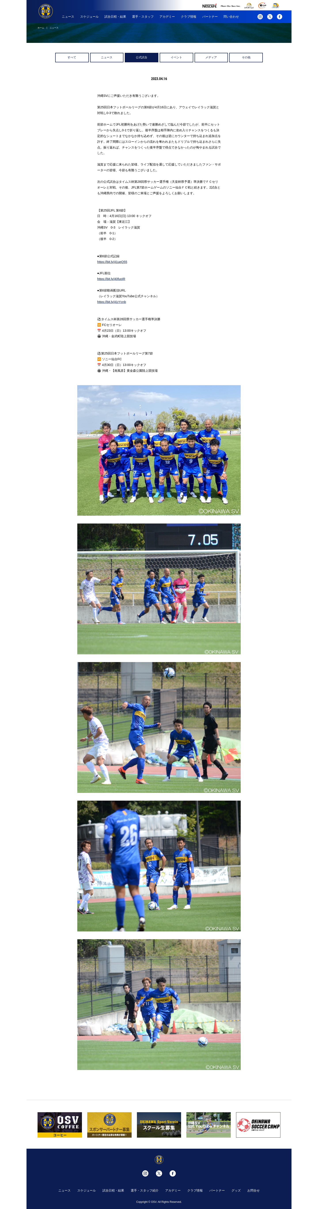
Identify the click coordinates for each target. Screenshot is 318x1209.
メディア (211, 57)
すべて (72, 57)
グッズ (236, 1190)
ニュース (68, 16)
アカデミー (167, 16)
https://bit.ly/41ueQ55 (112, 262)
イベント (176, 57)
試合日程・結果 (115, 16)
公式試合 (141, 57)
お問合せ (253, 1190)
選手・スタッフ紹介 (145, 1190)
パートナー (210, 16)
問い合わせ (231, 16)
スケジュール (89, 16)
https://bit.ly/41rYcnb (111, 302)
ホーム (41, 28)
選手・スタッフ (143, 16)
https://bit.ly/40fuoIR (111, 279)
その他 (246, 57)
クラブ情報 (188, 16)
